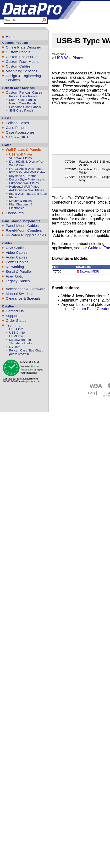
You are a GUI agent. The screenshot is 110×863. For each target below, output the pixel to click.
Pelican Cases (17, 123)
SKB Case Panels (21, 110)
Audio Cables (16, 257)
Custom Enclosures (21, 57)
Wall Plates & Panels (23, 149)
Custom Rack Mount (22, 61)
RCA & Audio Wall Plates (26, 169)
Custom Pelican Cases (24, 92)
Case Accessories (20, 132)
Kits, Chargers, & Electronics (21, 206)
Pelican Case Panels (23, 96)
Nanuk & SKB (17, 137)
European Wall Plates (24, 183)
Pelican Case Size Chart (26, 350)
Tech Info (13, 325)
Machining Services (21, 71)
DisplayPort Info (20, 339)
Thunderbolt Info (20, 343)
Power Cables (17, 262)
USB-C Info (17, 332)
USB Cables (16, 248)
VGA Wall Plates (20, 158)
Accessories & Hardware (25, 289)
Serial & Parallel (19, 271)
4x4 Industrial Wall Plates (26, 190)
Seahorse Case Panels (25, 107)
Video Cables (16, 252)
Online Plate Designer (23, 47)
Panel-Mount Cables (22, 226)
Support (12, 316)
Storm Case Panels (22, 100)
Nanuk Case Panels (22, 103)
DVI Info (14, 347)
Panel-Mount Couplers (24, 230)
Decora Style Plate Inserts (27, 179)
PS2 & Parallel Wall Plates (27, 172)
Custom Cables (18, 66)
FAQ (91, 393)
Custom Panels (18, 52)
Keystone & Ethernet (23, 176)
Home (11, 36)
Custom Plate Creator (91, 309)
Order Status (16, 320)
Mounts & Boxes (20, 201)
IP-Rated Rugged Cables (26, 235)
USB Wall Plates (21, 154)
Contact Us (15, 311)
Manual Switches (19, 294)
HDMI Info (16, 336)
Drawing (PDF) (88, 271)
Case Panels (16, 128)
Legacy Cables (18, 281)
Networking (15, 267)
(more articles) (19, 354)
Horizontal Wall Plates (24, 186)
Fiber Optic (14, 276)
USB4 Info (16, 329)
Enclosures (15, 213)
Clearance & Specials (23, 298)
